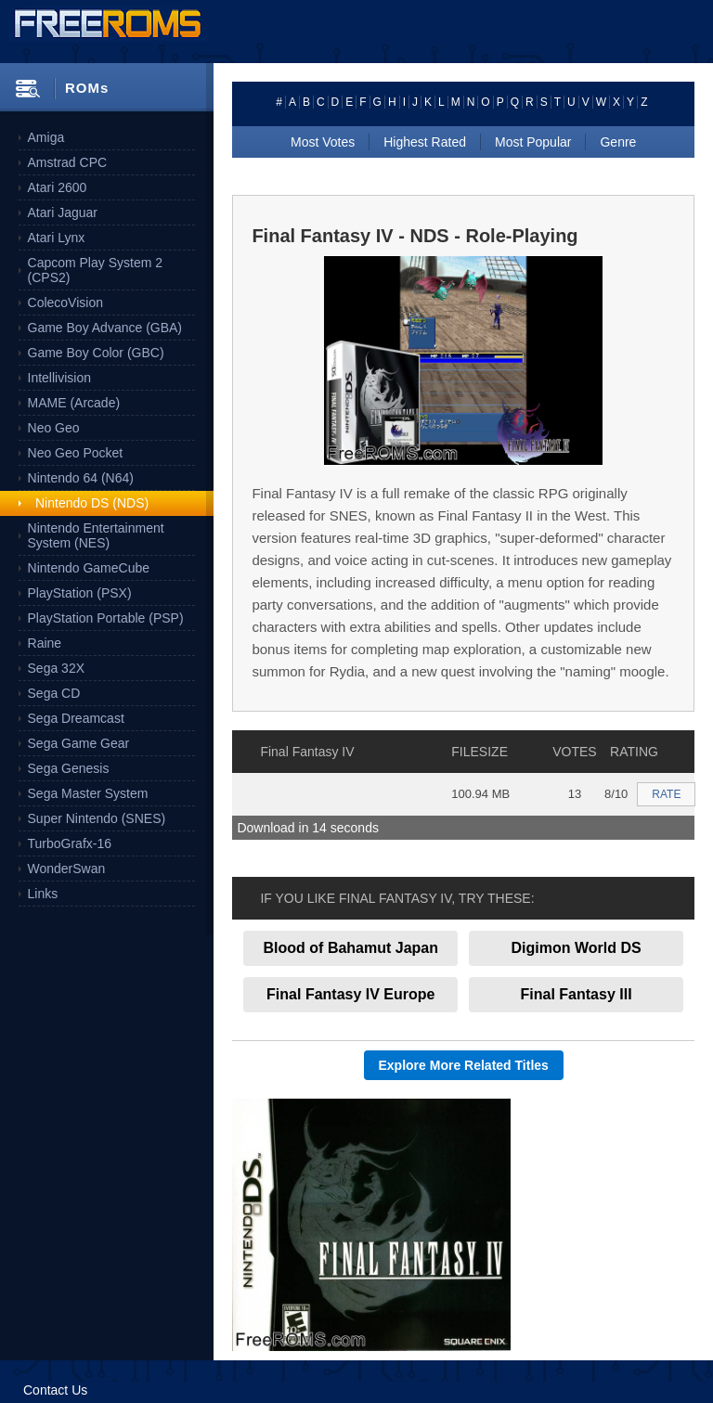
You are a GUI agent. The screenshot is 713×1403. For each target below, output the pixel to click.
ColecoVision (65, 302)
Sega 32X (56, 668)
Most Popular (533, 142)
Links (43, 893)
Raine (45, 643)
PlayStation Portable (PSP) (106, 618)
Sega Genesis (69, 768)
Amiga (46, 137)
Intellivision (59, 377)
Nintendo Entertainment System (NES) (96, 535)
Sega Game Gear (79, 743)
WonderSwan (67, 868)
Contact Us (55, 1390)
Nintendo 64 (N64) (81, 477)
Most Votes (323, 142)
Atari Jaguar (62, 212)
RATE (666, 794)
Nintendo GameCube (89, 567)
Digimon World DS (577, 948)
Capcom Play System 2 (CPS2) (95, 270)
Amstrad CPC (68, 162)
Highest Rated (424, 142)
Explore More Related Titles (464, 1065)
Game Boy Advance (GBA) (105, 327)
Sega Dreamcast (76, 718)
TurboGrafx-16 (70, 843)
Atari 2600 (57, 187)
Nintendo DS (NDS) (92, 503)
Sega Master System (88, 793)
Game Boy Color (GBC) (96, 352)
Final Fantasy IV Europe (350, 994)
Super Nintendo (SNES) (97, 818)
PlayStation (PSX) (80, 593)
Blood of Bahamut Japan (351, 948)
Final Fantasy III (576, 994)
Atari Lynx (56, 237)
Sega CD (54, 693)
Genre (618, 142)
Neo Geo (54, 427)
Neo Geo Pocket (75, 452)
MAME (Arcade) (74, 402)
